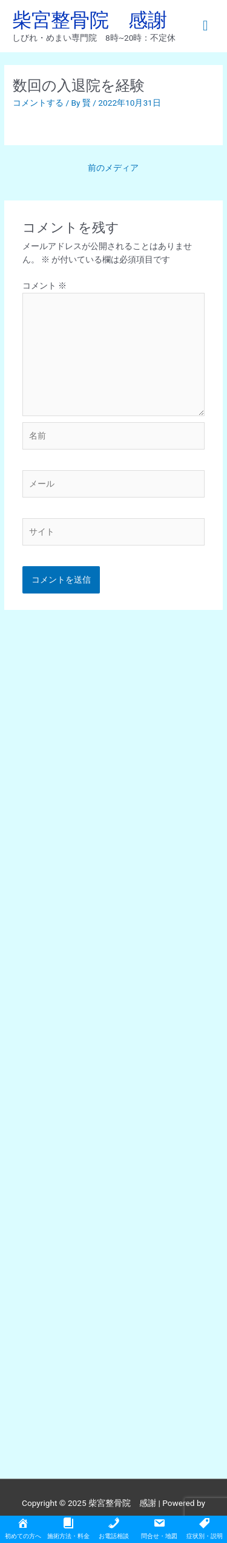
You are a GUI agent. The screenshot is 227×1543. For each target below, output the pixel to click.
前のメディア (113, 168)
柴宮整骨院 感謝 (89, 20)
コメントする (38, 103)
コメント (44, 285)
